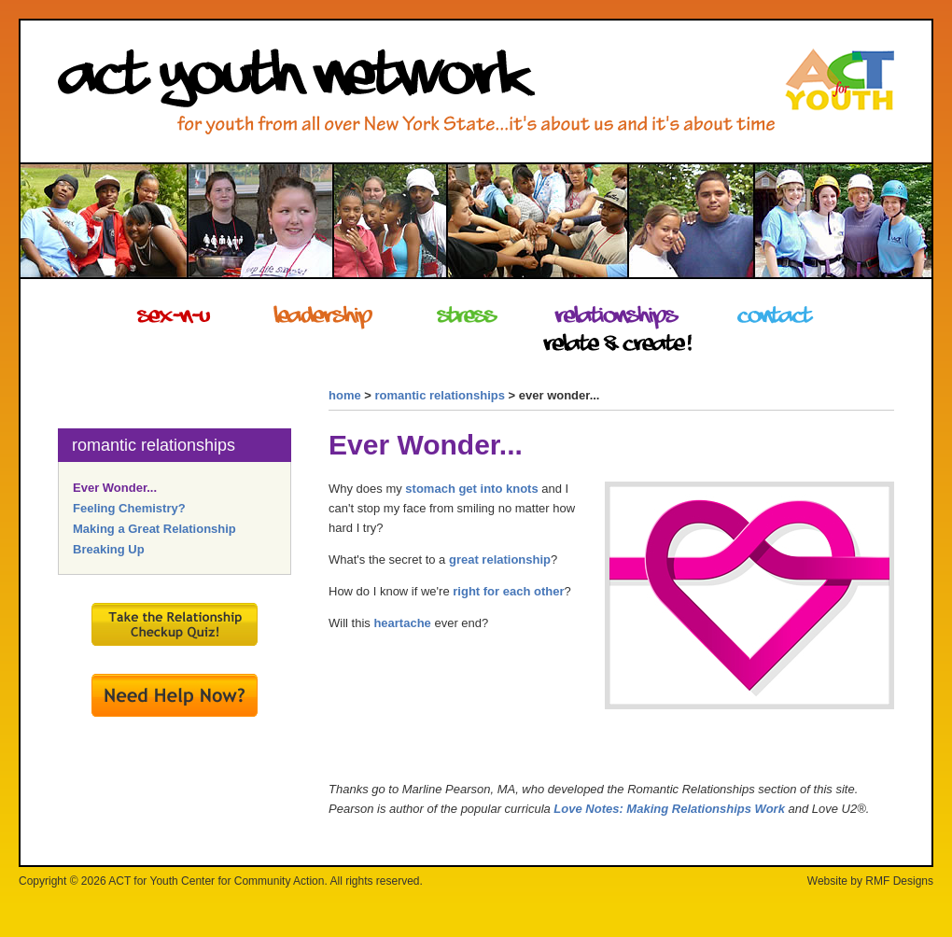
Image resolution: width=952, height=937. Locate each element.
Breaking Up (109, 549)
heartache (401, 623)
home (345, 395)
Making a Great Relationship (154, 529)
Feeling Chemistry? (129, 508)
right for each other (508, 591)
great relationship (500, 559)
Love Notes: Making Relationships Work (669, 809)
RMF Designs (899, 881)
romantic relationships (440, 395)
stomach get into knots (471, 489)
